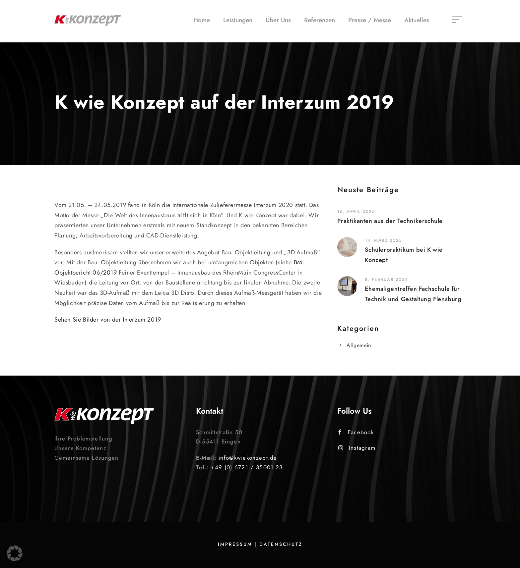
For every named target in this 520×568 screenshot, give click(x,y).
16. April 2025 (356, 211)
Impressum (235, 544)
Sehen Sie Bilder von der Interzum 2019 (107, 319)
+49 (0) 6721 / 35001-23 (247, 467)
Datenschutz (280, 544)
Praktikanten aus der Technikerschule (390, 221)
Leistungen (237, 20)
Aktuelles (416, 20)
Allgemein (359, 345)
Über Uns (278, 20)
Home (201, 20)
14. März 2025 (383, 240)
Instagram (356, 448)
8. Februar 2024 (386, 279)
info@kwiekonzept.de (248, 458)
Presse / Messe (369, 20)
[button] (14, 553)
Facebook (356, 432)
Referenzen (319, 20)
